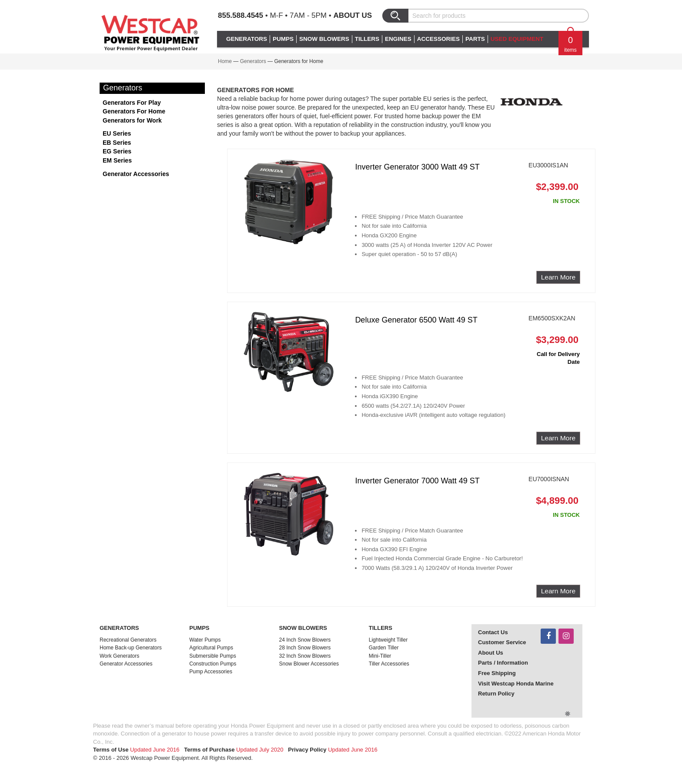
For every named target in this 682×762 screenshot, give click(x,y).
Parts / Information (503, 662)
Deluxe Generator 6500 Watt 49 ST (416, 320)
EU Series (117, 133)
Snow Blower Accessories (309, 664)
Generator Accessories (136, 173)
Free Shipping (497, 673)
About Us (352, 15)
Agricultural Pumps (211, 648)
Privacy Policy (307, 749)
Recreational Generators (128, 640)
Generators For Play (132, 102)
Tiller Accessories (389, 664)
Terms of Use (110, 749)
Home (225, 61)
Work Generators (119, 656)
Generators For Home (134, 111)
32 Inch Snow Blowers (305, 656)
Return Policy (496, 693)
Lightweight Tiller (388, 640)
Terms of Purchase (209, 749)
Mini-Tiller (380, 656)
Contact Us (493, 632)
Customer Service (502, 642)
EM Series (117, 160)
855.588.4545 (240, 15)
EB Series (117, 142)
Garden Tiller (384, 648)
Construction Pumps (212, 664)
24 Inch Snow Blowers (305, 640)
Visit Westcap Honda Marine (516, 683)
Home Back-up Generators (131, 648)
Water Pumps (205, 640)
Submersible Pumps (212, 656)
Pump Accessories (210, 672)
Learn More (558, 277)
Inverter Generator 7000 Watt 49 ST (417, 480)
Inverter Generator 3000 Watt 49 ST (417, 167)
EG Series (117, 151)
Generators (253, 61)
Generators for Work (132, 120)
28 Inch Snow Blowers (305, 648)
